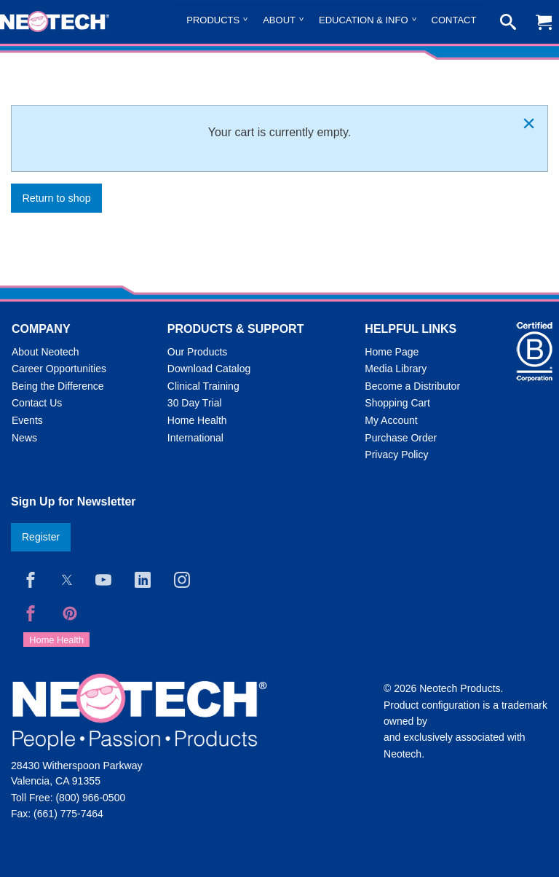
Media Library (396, 368)
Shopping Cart (397, 403)
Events (27, 420)
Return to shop (56, 198)
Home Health (197, 420)
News (24, 438)
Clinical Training (203, 386)
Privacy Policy (396, 454)
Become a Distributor (412, 386)
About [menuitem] (279, 20)
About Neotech (45, 352)
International (195, 438)
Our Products (197, 352)
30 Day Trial (194, 403)
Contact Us (37, 403)
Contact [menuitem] (454, 20)
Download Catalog (208, 368)
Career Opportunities (59, 368)
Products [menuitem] (212, 20)
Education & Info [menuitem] (363, 20)
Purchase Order (401, 438)
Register (41, 537)
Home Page (392, 352)
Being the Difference (58, 386)
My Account (391, 420)
